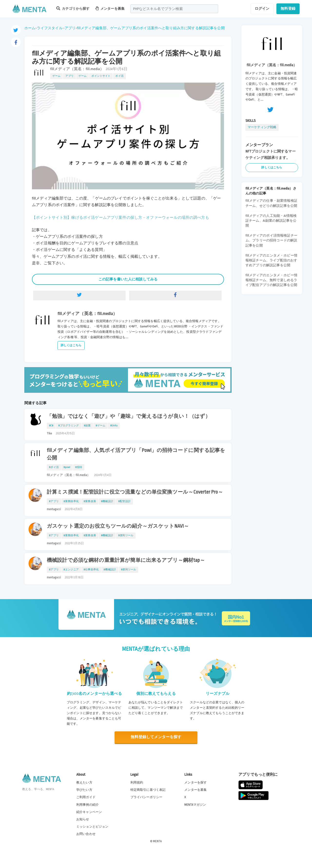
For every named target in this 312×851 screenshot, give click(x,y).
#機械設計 (107, 501)
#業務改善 (90, 501)
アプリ (70, 28)
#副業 (87, 425)
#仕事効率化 (91, 569)
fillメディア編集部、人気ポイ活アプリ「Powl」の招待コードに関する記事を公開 (136, 454)
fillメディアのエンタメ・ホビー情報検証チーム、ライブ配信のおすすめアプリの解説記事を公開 (271, 260)
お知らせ (82, 819)
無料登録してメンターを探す (156, 737)
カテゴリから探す (72, 8)
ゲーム (56, 76)
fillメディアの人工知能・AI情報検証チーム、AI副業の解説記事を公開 (271, 220)
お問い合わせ (86, 833)
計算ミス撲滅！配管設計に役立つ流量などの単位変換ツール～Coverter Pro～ (135, 492)
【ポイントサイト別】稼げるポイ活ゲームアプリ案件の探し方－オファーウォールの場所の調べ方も (120, 218)
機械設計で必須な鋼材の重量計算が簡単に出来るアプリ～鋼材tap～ (126, 560)
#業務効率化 (71, 501)
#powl (67, 467)
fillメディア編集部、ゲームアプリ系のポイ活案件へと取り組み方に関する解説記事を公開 (151, 28)
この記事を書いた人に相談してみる (127, 279)
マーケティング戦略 (262, 127)
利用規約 (136, 782)
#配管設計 (124, 501)
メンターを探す (195, 782)
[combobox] (174, 8)
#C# (51, 425)
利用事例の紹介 (87, 804)
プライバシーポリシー (146, 797)
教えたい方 (84, 782)
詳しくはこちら (71, 345)
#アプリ (54, 501)
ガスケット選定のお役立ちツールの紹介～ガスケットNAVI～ (118, 526)
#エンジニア (71, 569)
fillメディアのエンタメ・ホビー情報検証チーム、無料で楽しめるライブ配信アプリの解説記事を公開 (271, 280)
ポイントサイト (100, 76)
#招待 (78, 467)
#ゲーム (100, 425)
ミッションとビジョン (92, 826)
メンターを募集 (110, 8)
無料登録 (288, 8)
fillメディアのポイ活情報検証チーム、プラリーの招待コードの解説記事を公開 (271, 240)
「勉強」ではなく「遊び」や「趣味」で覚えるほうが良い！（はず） (128, 416)
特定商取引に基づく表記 (148, 790)
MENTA (157, 841)
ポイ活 (119, 76)
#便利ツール (125, 535)
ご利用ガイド (86, 797)
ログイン (262, 8)
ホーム (29, 28)
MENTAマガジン (195, 804)
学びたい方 (84, 790)
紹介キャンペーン (89, 811)
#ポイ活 (54, 467)
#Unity (113, 425)
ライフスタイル (50, 28)
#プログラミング (68, 425)
